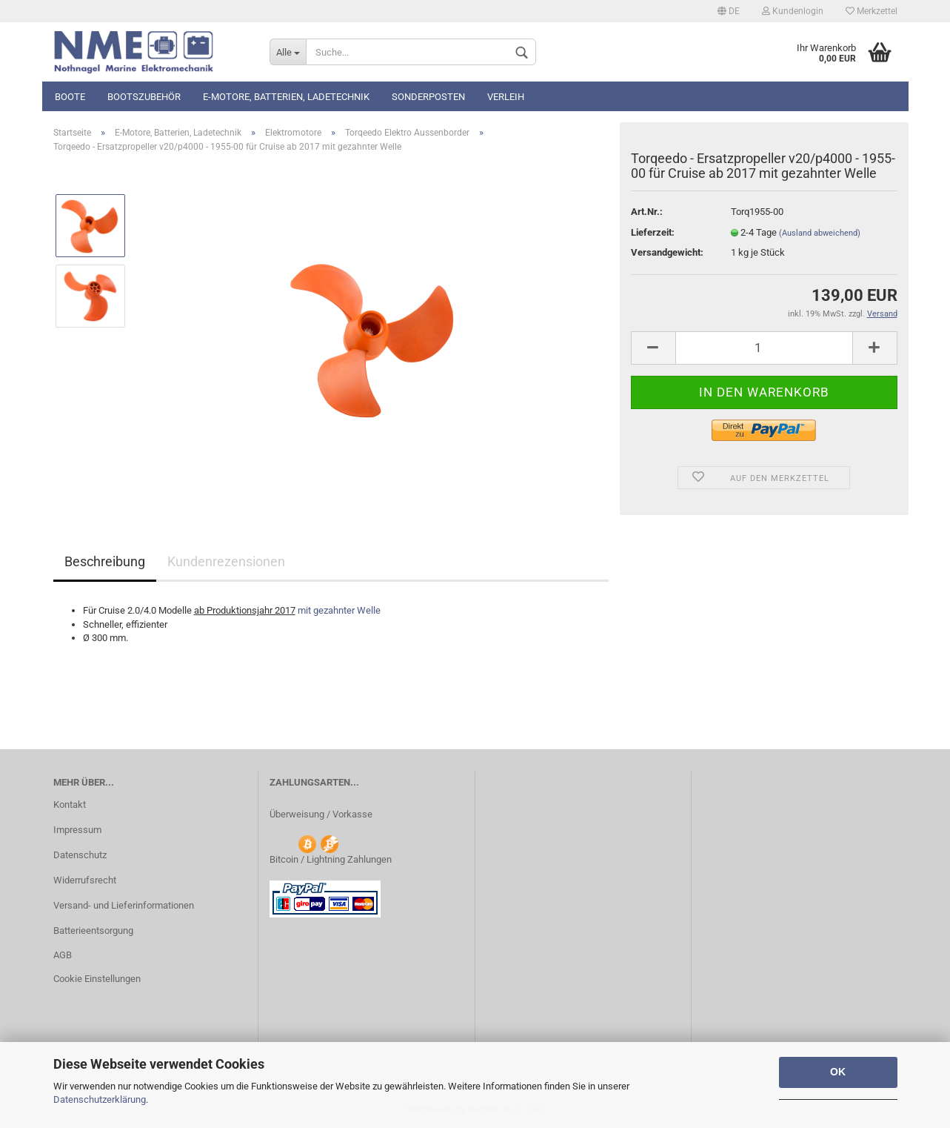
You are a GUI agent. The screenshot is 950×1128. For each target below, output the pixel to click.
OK (838, 1072)
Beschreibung (104, 561)
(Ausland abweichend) (819, 233)
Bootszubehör (144, 96)
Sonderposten (428, 96)
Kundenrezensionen (226, 561)
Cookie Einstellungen (97, 978)
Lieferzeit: (653, 232)
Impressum (77, 829)
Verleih (505, 96)
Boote (70, 96)
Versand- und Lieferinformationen (123, 905)
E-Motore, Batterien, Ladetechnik (286, 96)
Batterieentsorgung (93, 930)
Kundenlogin (792, 11)
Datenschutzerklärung (99, 1099)
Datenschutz (80, 854)
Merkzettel (871, 11)
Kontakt (69, 804)
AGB (62, 955)
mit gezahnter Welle (339, 610)
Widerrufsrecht (84, 880)
